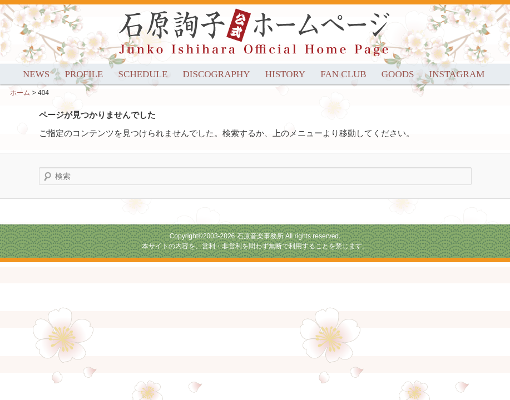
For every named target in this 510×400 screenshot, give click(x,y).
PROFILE (84, 74)
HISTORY (285, 74)
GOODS (398, 74)
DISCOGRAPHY (216, 74)
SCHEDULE (143, 74)
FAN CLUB (343, 74)
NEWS (36, 74)
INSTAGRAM (457, 74)
